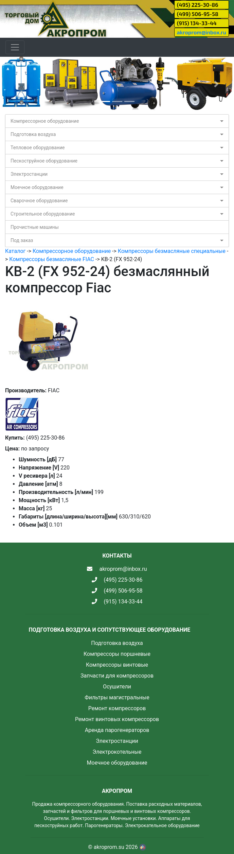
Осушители (117, 686)
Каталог (15, 251)
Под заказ (22, 240)
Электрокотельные (117, 752)
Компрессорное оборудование (45, 121)
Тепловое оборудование (38, 147)
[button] (17, 84)
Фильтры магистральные (117, 697)
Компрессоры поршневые (117, 654)
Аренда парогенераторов (117, 730)
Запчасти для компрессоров (117, 675)
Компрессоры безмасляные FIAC (51, 259)
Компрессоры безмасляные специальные (172, 251)
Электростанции (29, 174)
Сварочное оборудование (39, 200)
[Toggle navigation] (14, 47)
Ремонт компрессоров (117, 708)
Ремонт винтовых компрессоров (117, 719)
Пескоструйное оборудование (44, 161)
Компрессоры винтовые (117, 665)
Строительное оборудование (43, 214)
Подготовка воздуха (33, 134)
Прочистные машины (35, 227)
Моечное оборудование (37, 187)
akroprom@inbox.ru (201, 32)
